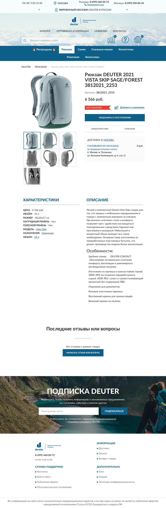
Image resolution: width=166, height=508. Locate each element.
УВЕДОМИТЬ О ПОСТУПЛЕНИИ (115, 118)
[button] (94, 4)
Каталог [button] (45, 31)
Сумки (82, 49)
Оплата (103, 453)
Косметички (126, 49)
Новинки (101, 31)
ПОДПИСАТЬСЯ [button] (114, 411)
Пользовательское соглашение (54, 487)
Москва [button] (108, 140)
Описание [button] (130, 129)
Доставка (104, 448)
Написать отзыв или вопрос (83, 353)
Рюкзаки (67, 49)
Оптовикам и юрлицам (73, 31)
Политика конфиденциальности (117, 482)
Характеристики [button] (99, 129)
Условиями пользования (79, 422)
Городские (48, 233)
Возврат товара (107, 459)
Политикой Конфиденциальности (100, 419)
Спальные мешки (102, 49)
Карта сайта (44, 477)
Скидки (103, 477)
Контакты (119, 31)
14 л (36, 237)
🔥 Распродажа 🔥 (44, 49)
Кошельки (73, 57)
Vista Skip (41, 229)
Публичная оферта (47, 482)
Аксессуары (92, 57)
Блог (101, 472)
